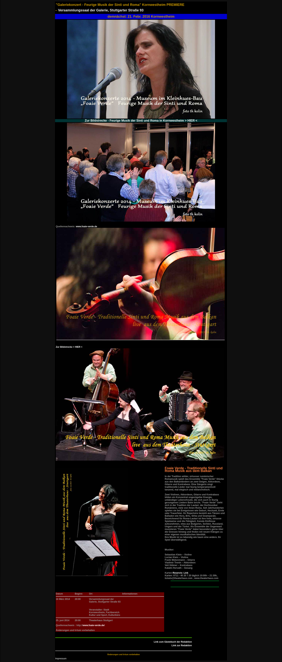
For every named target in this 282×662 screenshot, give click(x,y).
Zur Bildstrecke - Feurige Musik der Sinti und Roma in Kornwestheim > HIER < (141, 120)
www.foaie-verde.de (86, 226)
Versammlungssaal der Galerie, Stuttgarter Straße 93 (100, 10)
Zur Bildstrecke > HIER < (69, 347)
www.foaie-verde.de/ (94, 625)
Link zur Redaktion (182, 645)
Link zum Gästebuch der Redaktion (173, 642)
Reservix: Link (180, 573)
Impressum (60, 658)
